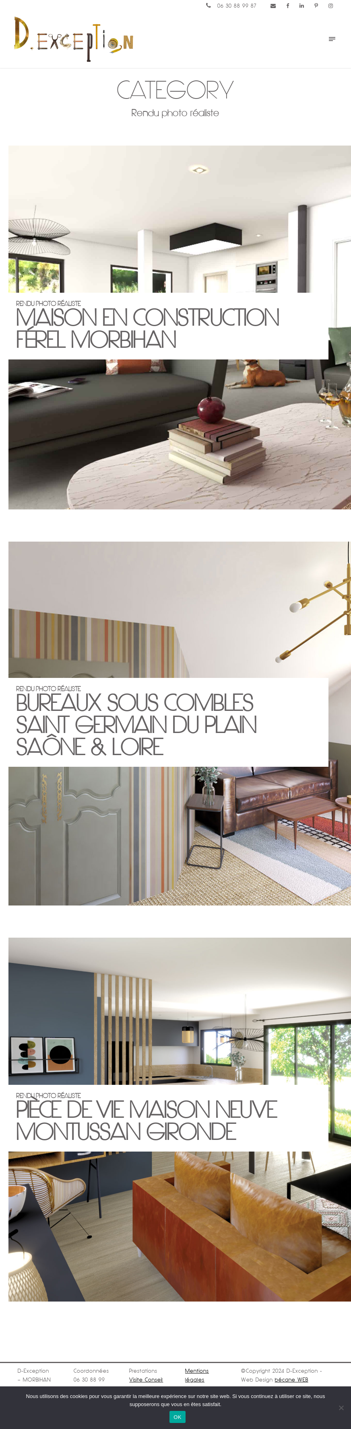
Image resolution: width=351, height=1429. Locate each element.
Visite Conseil (146, 1379)
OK (177, 1417)
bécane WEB (291, 1379)
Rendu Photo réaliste (168, 325)
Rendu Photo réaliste (168, 1118)
